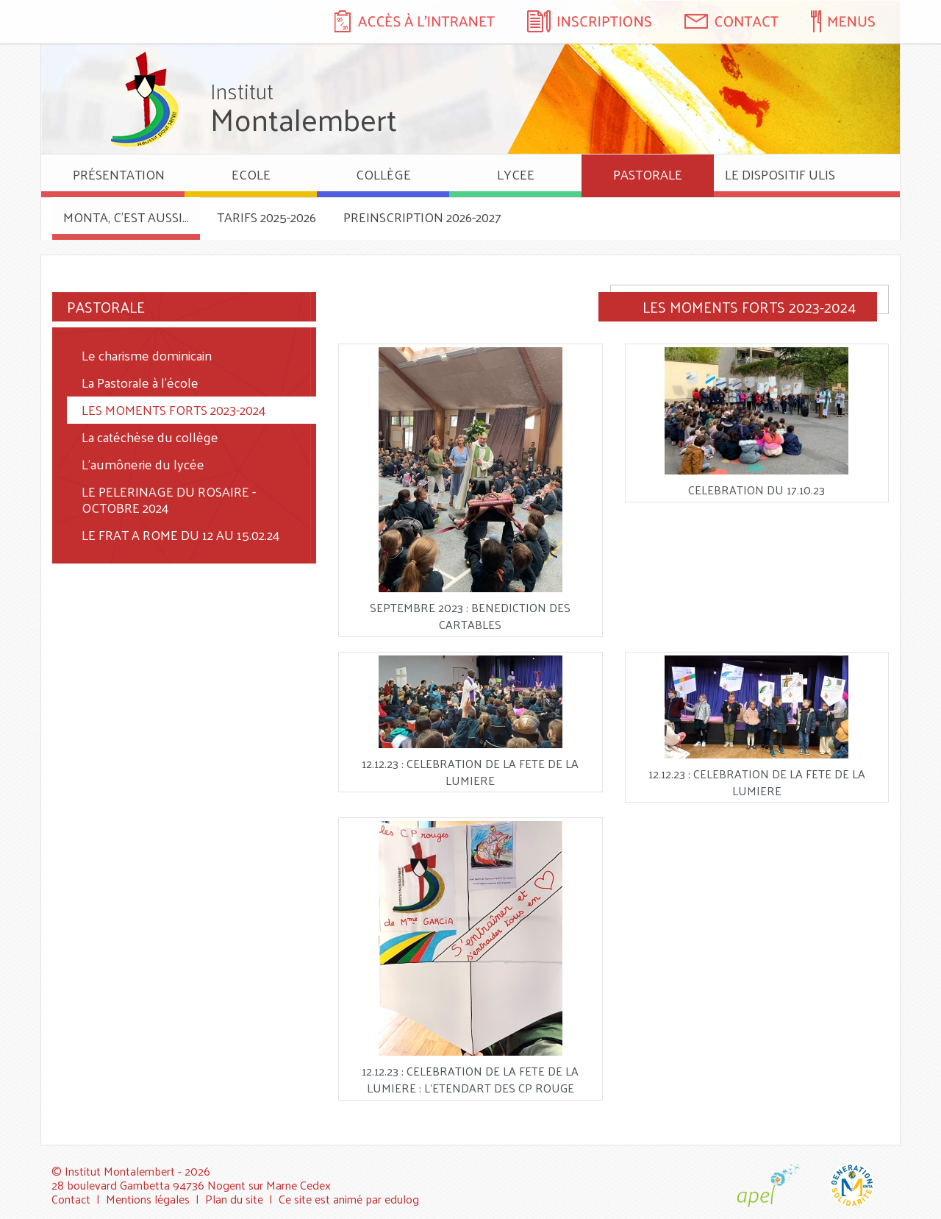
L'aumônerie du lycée (143, 464)
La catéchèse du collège (150, 436)
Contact (70, 1198)
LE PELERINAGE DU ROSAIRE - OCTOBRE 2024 (169, 499)
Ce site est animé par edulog (349, 1198)
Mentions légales (148, 1198)
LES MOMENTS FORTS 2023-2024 (174, 409)
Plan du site (234, 1198)
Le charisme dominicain (147, 355)
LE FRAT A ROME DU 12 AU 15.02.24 (181, 534)
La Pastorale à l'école (140, 382)
